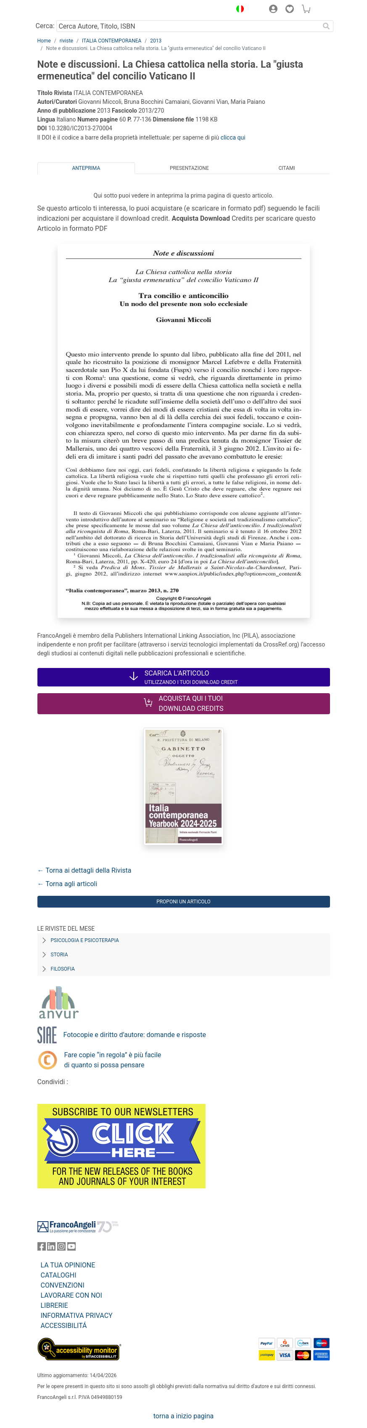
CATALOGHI (59, 1275)
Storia (59, 955)
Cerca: (45, 26)
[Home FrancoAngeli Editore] (65, 10)
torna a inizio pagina (183, 1416)
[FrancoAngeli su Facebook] (41, 1248)
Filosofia (63, 969)
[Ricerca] (326, 26)
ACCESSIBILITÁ (64, 1326)
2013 (155, 41)
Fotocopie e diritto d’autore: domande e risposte (134, 1035)
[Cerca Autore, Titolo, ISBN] (188, 26)
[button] (238, 10)
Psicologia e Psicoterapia (85, 940)
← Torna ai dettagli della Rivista (84, 870)
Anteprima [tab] (86, 168)
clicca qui (233, 137)
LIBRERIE (54, 1305)
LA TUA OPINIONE (68, 1265)
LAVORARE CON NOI (71, 1295)
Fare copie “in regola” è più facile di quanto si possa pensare (112, 1060)
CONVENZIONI (62, 1285)
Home (44, 41)
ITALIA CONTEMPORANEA (111, 41)
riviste (66, 41)
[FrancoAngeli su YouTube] (71, 1248)
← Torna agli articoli (67, 884)
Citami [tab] (286, 168)
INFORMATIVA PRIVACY (77, 1316)
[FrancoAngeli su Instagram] (61, 1248)
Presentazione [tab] (189, 168)
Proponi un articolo (183, 902)
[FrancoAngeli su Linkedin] (51, 1248)
